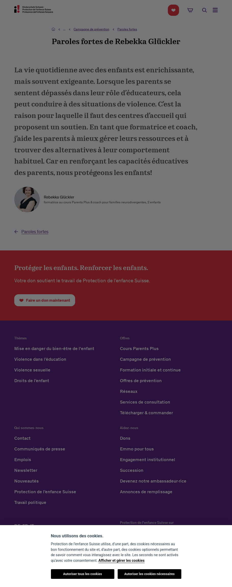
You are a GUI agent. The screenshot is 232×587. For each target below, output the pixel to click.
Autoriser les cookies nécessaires (149, 574)
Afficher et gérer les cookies (122, 560)
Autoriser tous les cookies (82, 574)
